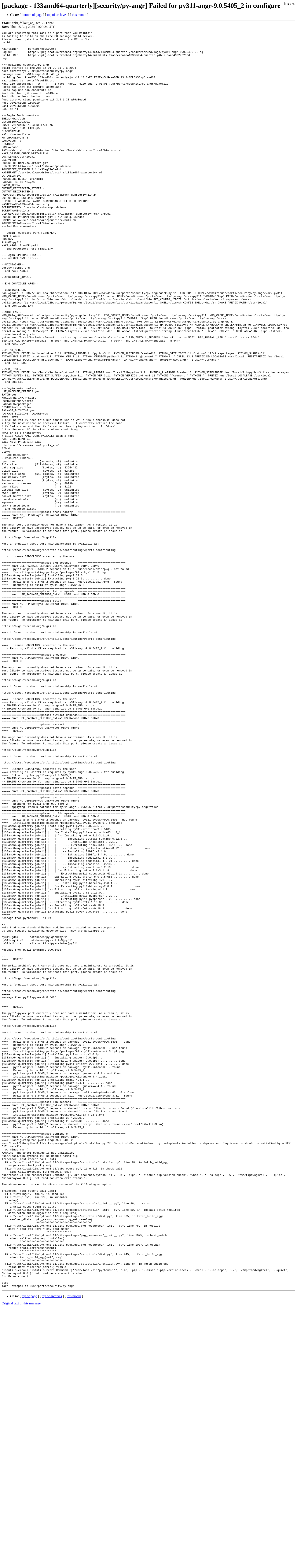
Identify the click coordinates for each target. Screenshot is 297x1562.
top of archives (57, 14)
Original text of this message (21, 1554)
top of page (29, 1547)
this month (79, 14)
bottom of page (32, 14)
